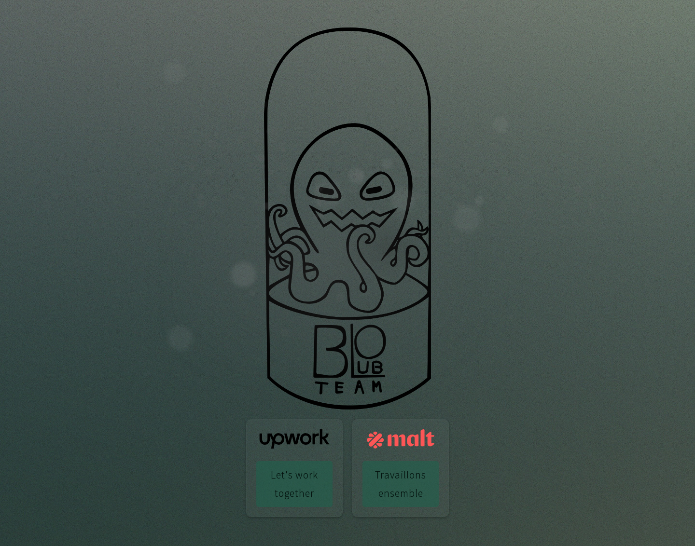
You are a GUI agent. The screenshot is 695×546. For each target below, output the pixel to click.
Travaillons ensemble (400, 483)
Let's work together (294, 483)
